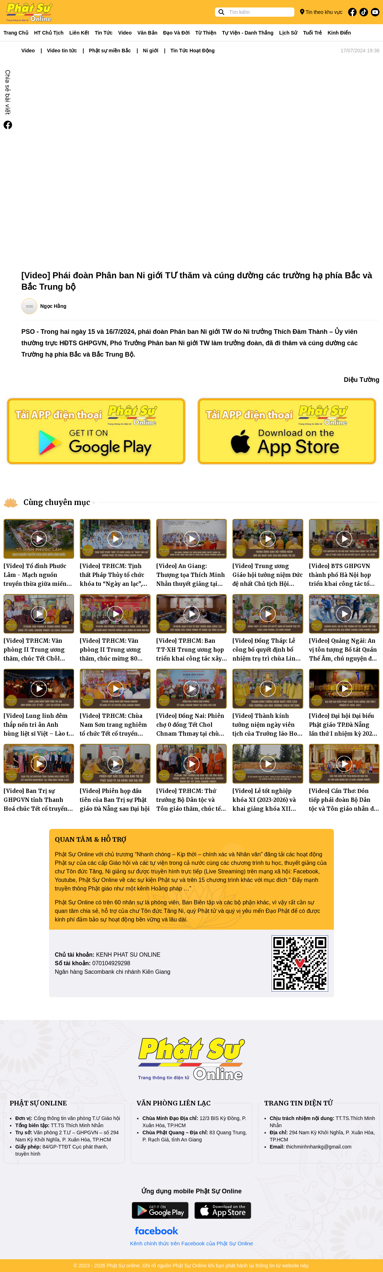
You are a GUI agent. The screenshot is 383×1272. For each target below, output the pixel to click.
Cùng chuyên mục (56, 502)
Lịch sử (288, 33)
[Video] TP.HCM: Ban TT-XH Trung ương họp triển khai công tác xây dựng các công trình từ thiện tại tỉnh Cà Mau (190, 658)
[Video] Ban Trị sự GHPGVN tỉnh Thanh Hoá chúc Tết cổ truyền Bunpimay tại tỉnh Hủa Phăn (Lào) (36, 809)
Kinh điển (339, 33)
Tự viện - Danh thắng (248, 33)
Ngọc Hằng (53, 306)
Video (125, 33)
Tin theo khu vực (321, 12)
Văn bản (147, 33)
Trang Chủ (16, 33)
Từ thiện (205, 33)
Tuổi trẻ (312, 33)
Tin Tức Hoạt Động (192, 50)
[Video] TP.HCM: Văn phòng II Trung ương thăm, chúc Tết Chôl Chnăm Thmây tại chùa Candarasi (36, 658)
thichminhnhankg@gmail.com (319, 1147)
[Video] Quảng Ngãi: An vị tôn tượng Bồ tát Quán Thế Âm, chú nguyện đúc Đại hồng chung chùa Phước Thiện (343, 658)
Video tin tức (62, 50)
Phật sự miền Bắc (110, 50)
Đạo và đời (176, 33)
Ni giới (150, 50)
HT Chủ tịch (49, 33)
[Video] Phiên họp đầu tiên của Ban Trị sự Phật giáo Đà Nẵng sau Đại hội (115, 800)
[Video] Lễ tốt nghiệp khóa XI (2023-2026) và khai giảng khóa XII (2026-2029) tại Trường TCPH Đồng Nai (264, 809)
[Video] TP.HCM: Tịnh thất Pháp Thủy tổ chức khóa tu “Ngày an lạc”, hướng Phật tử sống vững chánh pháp (112, 584)
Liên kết (79, 33)
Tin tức (103, 33)
